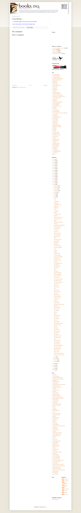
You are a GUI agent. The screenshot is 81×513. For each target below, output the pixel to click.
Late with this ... (57, 334)
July (55, 193)
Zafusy (54, 447)
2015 (54, 176)
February (56, 360)
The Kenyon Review (56, 413)
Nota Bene (55, 129)
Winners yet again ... (57, 340)
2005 (54, 369)
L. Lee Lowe (55, 114)
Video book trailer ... (57, 297)
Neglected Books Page (57, 126)
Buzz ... (55, 248)
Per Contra (55, 420)
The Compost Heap (56, 457)
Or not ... (55, 198)
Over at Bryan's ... (57, 321)
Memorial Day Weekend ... (58, 222)
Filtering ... (56, 312)
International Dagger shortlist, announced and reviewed (25, 21)
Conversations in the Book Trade (59, 96)
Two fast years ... (57, 329)
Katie (65, 487)
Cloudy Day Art (55, 399)
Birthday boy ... (56, 242)
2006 (54, 368)
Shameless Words (56, 143)
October (55, 189)
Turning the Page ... (57, 343)
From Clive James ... (57, 214)
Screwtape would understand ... (59, 225)
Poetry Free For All (56, 381)
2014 (54, 178)
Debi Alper (55, 100)
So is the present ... (57, 228)
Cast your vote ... (57, 283)
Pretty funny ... (56, 267)
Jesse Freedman (65, 483)
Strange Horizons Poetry (57, 432)
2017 (54, 173)
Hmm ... (55, 269)
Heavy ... (55, 237)
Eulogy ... (55, 220)
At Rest (54, 50)
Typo (54, 438)
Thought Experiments (57, 151)
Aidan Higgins (56, 264)
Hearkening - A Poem (57, 53)
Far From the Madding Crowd (58, 460)
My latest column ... (57, 294)
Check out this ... (57, 351)
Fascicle (54, 407)
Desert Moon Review (56, 405)
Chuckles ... (56, 261)
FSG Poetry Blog (56, 376)
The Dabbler (55, 147)
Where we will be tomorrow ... (59, 353)
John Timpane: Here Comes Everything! (60, 112)
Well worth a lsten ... (57, 291)
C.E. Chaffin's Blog (56, 456)
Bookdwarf (55, 88)
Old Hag (54, 130)
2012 (54, 181)
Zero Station (55, 152)
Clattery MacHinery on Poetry (58, 398)
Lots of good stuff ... (57, 234)
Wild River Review (56, 445)
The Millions (55, 148)
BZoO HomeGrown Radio (57, 396)
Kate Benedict (55, 463)
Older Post (46, 85)
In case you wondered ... (58, 247)
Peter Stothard (55, 136)
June (55, 195)
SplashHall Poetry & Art (57, 387)
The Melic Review (56, 417)
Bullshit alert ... (56, 206)
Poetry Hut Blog (56, 424)
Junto (54, 412)
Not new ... (56, 320)
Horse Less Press (56, 410)
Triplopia (54, 436)
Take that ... (56, 223)
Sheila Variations (56, 144)
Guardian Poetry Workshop (58, 377)
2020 (54, 168)
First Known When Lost (57, 106)
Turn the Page (55, 474)
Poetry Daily (55, 423)
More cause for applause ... (59, 345)
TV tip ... (55, 199)
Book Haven (55, 86)
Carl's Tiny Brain (56, 454)
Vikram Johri (66, 494)
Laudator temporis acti (57, 117)
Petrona (54, 137)
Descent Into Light (56, 458)
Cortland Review (56, 401)
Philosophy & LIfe (56, 139)
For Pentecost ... (57, 310)
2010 (54, 184)
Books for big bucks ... (58, 272)
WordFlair (54, 391)
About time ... (56, 285)
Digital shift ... (56, 271)
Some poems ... (57, 332)
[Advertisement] (30, 74)
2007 (54, 366)
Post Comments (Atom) (21, 87)
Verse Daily (55, 439)
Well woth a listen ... (57, 315)
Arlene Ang (55, 450)
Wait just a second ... (57, 233)
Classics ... (56, 250)
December (56, 185)
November (56, 187)
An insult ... (56, 299)
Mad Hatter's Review (56, 414)
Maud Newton (55, 123)
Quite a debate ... (57, 350)
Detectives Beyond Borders (58, 101)
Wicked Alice (55, 443)
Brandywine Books (56, 92)
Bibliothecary (55, 81)
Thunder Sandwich (56, 435)
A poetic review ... (57, 302)
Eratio (54, 406)
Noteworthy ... (56, 203)
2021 (54, 167)
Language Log (55, 115)
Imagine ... (56, 212)
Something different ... (58, 348)
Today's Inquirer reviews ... (58, 217)
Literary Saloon (55, 121)
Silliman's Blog (55, 471)
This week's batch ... (57, 266)
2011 (54, 182)
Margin (54, 416)
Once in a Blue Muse (56, 468)
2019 (54, 170)
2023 (54, 163)
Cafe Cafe (55, 374)
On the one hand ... (57, 253)
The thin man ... (57, 277)
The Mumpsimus (56, 150)
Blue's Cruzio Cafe (56, 395)
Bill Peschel (55, 82)
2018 (54, 171)
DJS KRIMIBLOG (56, 104)
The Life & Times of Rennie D (58, 464)
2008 (54, 365)
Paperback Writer (56, 133)
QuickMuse (55, 427)
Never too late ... (57, 286)
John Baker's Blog (56, 111)
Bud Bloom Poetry (56, 394)
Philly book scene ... (57, 307)
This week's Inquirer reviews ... (59, 304)
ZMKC (54, 154)
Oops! (55, 339)
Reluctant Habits (56, 140)
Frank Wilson (66, 480)
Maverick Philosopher (57, 125)
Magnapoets (55, 380)
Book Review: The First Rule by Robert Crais (25, 24)
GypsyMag (55, 409)
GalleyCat (54, 107)
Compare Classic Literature (58, 95)
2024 (54, 162)
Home (30, 85)
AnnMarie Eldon (56, 449)
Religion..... (56, 252)
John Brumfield (65, 485)
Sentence (54, 431)
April (55, 356)
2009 (54, 363)
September (56, 190)
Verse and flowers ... (57, 236)
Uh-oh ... (55, 209)
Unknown (65, 490)
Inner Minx (55, 108)
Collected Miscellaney (57, 93)
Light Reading (55, 118)
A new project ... (57, 201)
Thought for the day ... (58, 204)
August (55, 192)
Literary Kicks (55, 119)
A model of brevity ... (57, 255)
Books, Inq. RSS (56, 499)
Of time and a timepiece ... (58, 256)
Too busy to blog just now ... (59, 282)
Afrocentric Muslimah (56, 75)
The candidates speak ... (58, 263)
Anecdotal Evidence (56, 77)
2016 (54, 175)
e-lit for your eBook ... (58, 275)
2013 (54, 179)
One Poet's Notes (56, 132)
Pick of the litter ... (57, 342)
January (55, 361)
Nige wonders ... (57, 318)
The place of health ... (58, 239)
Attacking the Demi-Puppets (58, 78)
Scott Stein (55, 141)
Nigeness (54, 128)
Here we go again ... (57, 331)
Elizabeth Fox (66, 479)
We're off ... (56, 326)
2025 (54, 160)
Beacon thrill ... (56, 244)
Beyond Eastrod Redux (57, 79)
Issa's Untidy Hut (56, 110)
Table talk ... (56, 215)
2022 (54, 165)
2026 (54, 159)
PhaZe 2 (54, 421)
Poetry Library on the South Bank (59, 425)
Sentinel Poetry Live (56, 385)
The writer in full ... (57, 258)
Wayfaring (55, 52)
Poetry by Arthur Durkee (57, 452)
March (55, 358)
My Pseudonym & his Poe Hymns (59, 465)
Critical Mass (55, 99)
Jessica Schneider (56, 461)
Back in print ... (56, 301)
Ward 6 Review (55, 442)
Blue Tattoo (55, 453)
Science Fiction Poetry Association (59, 384)
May (55, 196)
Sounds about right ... (58, 346)
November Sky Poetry (57, 467)
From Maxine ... (57, 316)
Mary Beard (55, 122)
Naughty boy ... (56, 207)
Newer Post (15, 85)
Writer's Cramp (55, 446)
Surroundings (55, 472)
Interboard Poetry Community (58, 379)
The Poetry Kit (55, 383)
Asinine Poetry (55, 392)
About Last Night (56, 74)
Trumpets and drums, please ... (59, 354)
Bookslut (54, 90)
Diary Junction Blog (56, 103)
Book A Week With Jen (57, 85)
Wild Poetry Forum (56, 390)
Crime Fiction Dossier (57, 97)
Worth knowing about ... (58, 274)
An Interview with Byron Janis (58, 48)
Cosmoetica (55, 402)
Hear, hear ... (56, 231)
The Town (54, 388)
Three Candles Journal (57, 434)
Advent (54, 49)
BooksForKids (55, 89)
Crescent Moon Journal (57, 403)
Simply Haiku (55, 428)
